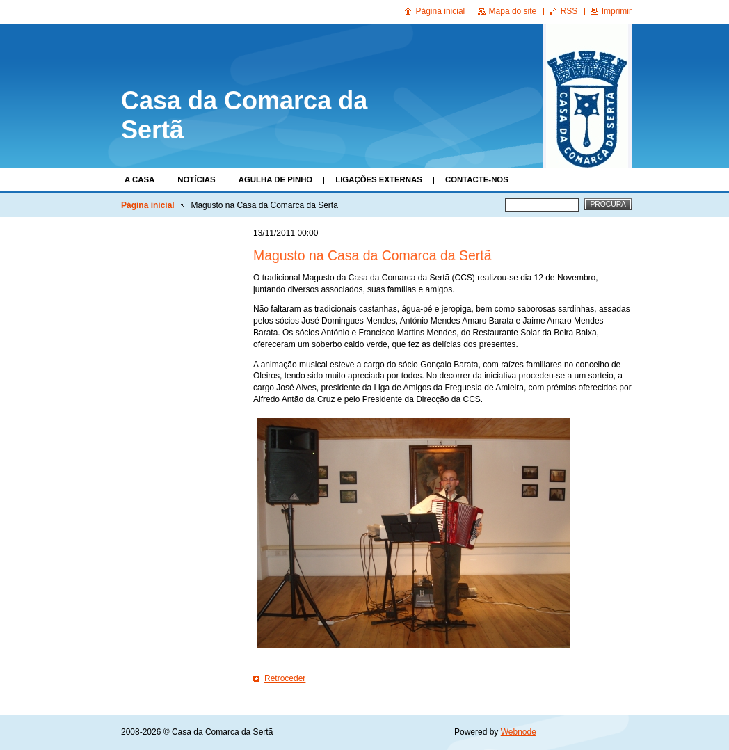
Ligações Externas (378, 179)
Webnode (518, 732)
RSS (569, 11)
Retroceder (284, 678)
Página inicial (148, 205)
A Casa (139, 179)
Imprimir (617, 11)
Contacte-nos (476, 179)
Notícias (196, 179)
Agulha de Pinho (276, 179)
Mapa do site (513, 11)
